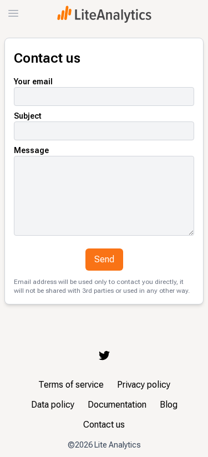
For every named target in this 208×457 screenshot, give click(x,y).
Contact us (104, 424)
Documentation (117, 404)
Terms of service (71, 384)
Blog (168, 404)
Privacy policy (143, 384)
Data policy (52, 404)
